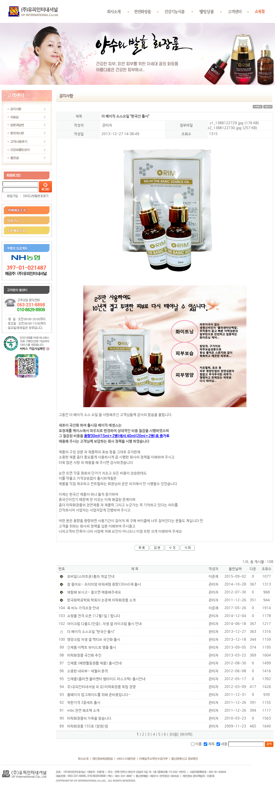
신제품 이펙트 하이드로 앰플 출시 (91, 648)
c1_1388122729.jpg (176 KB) (234, 123)
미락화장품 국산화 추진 (84, 655)
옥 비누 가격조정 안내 (83, 608)
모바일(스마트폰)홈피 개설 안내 (91, 577)
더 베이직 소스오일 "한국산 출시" (91, 632)
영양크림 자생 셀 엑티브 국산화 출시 (93, 640)
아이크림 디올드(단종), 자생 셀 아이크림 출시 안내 (104, 624)
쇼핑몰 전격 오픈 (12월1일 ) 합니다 (93, 616)
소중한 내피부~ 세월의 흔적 (87, 671)
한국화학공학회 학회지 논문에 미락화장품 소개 (101, 600)
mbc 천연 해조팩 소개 (83, 711)
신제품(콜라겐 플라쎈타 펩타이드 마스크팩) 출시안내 (106, 679)
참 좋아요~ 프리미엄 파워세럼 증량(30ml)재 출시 (104, 585)
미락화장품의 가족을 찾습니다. (89, 719)
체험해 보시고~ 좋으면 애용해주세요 (94, 592)
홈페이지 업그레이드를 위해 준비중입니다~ (99, 695)
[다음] (174, 735)
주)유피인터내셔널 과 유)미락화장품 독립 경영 (101, 687)
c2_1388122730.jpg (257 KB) (232, 128)
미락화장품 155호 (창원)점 (87, 726)
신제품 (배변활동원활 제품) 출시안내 (94, 663)
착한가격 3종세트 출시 (83, 703)
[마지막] (186, 735)
